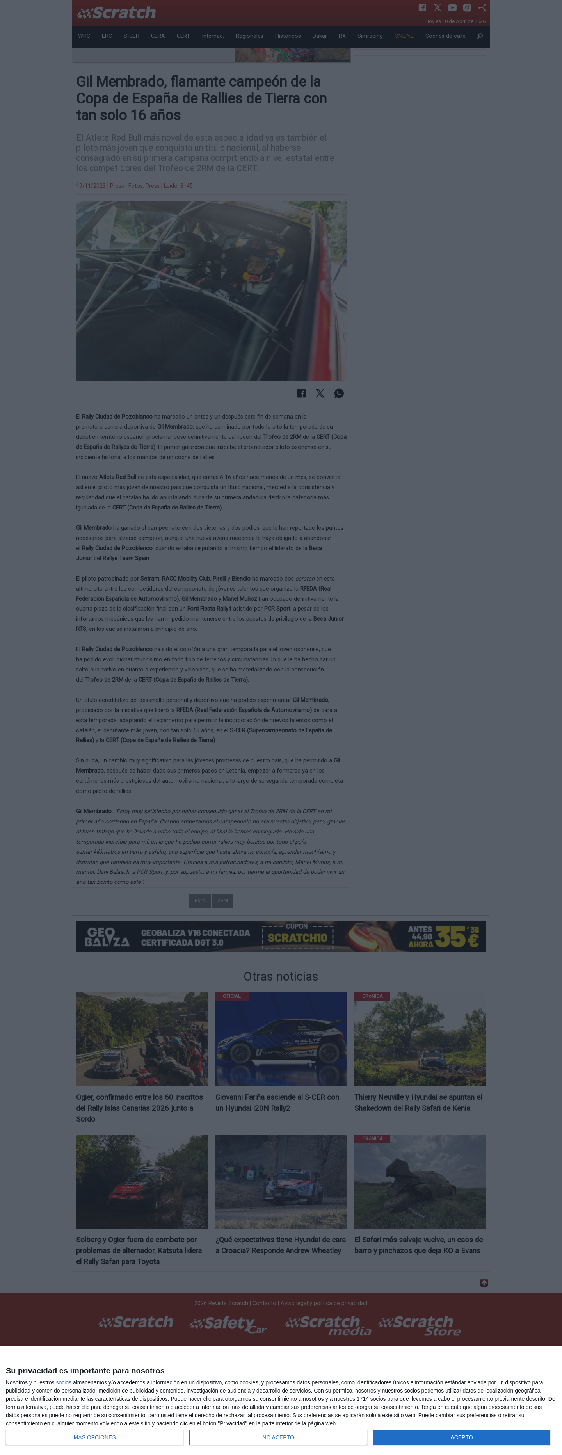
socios (63, 1382)
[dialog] (281, 1401)
